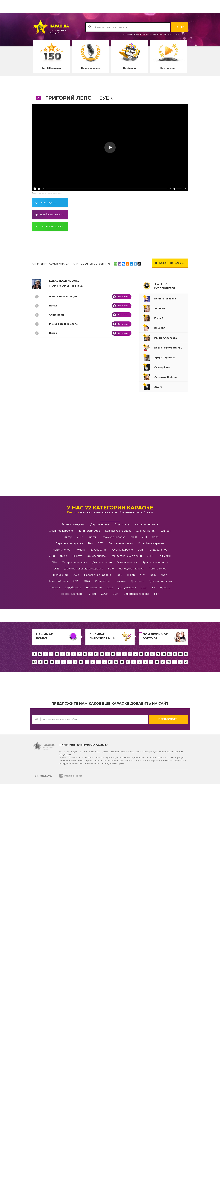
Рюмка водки (156, 34)
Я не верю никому (60, 888)
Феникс (54, 743)
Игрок (53, 670)
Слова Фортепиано (61, 624)
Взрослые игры (59, 806)
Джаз (63, 972)
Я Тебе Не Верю (59, 342)
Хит (142, 991)
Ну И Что (54, 451)
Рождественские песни (126, 972)
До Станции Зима (60, 487)
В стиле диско (161, 1004)
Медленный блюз (60, 879)
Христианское (96, 972)
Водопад (55, 442)
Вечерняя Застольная (63, 387)
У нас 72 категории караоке (110, 924)
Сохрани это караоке (168, 263)
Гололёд (54, 797)
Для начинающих (160, 997)
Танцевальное (157, 966)
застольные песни (55, 193)
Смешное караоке (61, 947)
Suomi (92, 953)
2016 (76, 997)
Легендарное (157, 985)
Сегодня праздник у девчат (175, 34)
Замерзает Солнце (61, 633)
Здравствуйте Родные (63, 697)
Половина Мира (59, 715)
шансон (45, 193)
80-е (111, 985)
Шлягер (67, 953)
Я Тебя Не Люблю (60, 415)
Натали (53, 305)
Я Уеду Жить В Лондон (63, 296)
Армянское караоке (155, 979)
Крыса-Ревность (59, 433)
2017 (80, 953)
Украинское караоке (69, 960)
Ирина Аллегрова (141, 34)
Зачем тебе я (57, 852)
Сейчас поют (168, 68)
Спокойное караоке (151, 960)
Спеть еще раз (44, 202)
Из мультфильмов (146, 941)
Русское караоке (122, 966)
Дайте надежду (59, 816)
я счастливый (58, 770)
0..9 (34, 1078)
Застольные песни (121, 960)
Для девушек (127, 1004)
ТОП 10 (164, 286)
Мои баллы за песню (48, 214)
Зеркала (54, 779)
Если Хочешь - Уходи (62, 469)
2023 (76, 991)
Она (51, 497)
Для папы (137, 997)
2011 (144, 953)
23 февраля (98, 966)
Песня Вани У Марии (62, 706)
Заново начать (58, 761)
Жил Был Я (56, 688)
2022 (110, 1004)
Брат (52, 843)
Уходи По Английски (62, 752)
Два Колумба (57, 834)
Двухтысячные (100, 941)
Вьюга (53, 333)
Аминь (53, 378)
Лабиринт (55, 360)
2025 (153, 991)
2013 (56, 985)
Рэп (90, 960)
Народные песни (72, 1010)
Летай (53, 560)
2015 (140, 966)
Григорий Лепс (68, 98)
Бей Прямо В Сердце (62, 642)
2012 (101, 960)
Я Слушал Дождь (60, 506)
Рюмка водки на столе (63, 323)
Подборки (129, 68)
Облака (54, 679)
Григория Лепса (66, 286)
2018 (119, 991)
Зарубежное (73, 1004)
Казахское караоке (113, 953)
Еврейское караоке (136, 1010)
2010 (52, 972)
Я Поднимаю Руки (60, 569)
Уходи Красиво (58, 724)
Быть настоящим (60, 825)
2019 (150, 972)
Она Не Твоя (57, 369)
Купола (53, 405)
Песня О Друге (58, 524)
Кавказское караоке (118, 947)
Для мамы (164, 972)
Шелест (54, 788)
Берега (53, 424)
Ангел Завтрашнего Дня (65, 515)
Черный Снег (57, 651)
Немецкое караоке (131, 985)
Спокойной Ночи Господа (65, 396)
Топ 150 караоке (52, 68)
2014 (116, 1010)
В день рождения (73, 941)
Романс (54, 597)
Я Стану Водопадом (62, 351)
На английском (58, 997)
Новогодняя (57, 615)
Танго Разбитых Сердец (64, 579)
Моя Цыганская (59, 551)
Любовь (55, 1004)
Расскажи (55, 661)
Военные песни (127, 979)
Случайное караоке (48, 226)
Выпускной (60, 991)
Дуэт (164, 991)
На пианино (94, 1004)
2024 (87, 997)
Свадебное (102, 997)
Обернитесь (57, 314)
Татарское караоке (74, 979)
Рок (156, 1010)
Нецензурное (61, 966)
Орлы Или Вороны (61, 533)
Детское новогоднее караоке (83, 985)
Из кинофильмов (89, 947)
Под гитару (122, 941)
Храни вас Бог (58, 870)
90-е (54, 979)
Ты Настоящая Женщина (65, 588)
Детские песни (102, 979)
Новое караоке (90, 68)
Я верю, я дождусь (61, 861)
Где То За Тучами (60, 542)
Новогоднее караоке (98, 991)
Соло (155, 953)
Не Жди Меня (57, 734)
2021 (144, 1004)
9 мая (92, 1010)
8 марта (77, 972)
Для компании (146, 947)
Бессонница (57, 606)
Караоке (120, 997)
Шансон (166, 947)
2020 (133, 953)
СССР (104, 1010)
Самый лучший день (62, 478)
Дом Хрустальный (60, 460)
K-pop (131, 991)
